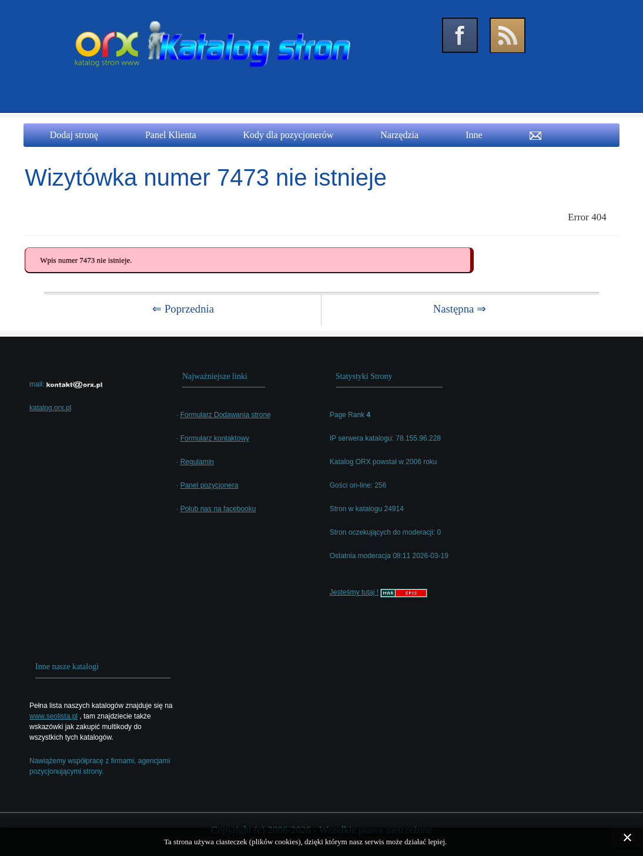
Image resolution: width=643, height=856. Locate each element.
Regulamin (197, 462)
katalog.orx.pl (50, 408)
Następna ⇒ (459, 309)
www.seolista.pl (53, 716)
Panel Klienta (170, 135)
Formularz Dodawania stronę (225, 415)
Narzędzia (399, 135)
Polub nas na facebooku (218, 509)
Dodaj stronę (74, 135)
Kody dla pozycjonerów (288, 135)
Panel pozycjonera (209, 485)
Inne (473, 135)
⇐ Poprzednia (183, 309)
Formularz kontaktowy (214, 438)
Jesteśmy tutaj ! (354, 592)
